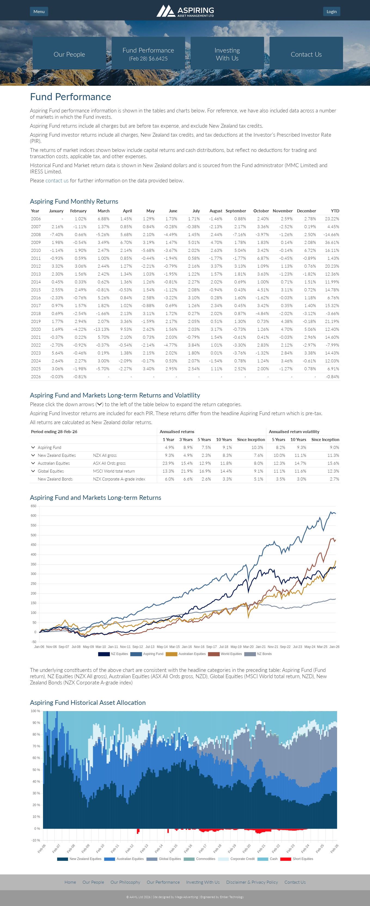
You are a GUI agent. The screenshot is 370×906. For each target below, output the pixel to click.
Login (332, 11)
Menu (39, 11)
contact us (57, 180)
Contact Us (295, 881)
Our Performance (163, 881)
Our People (93, 881)
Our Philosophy (125, 881)
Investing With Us (203, 881)
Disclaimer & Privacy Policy (252, 881)
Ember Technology (232, 897)
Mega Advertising (186, 897)
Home (70, 881)
